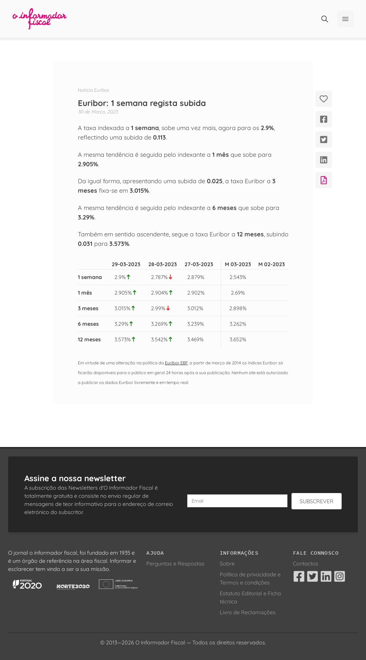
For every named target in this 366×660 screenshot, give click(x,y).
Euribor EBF (176, 362)
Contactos (305, 563)
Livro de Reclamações (248, 612)
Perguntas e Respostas (175, 563)
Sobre (227, 563)
